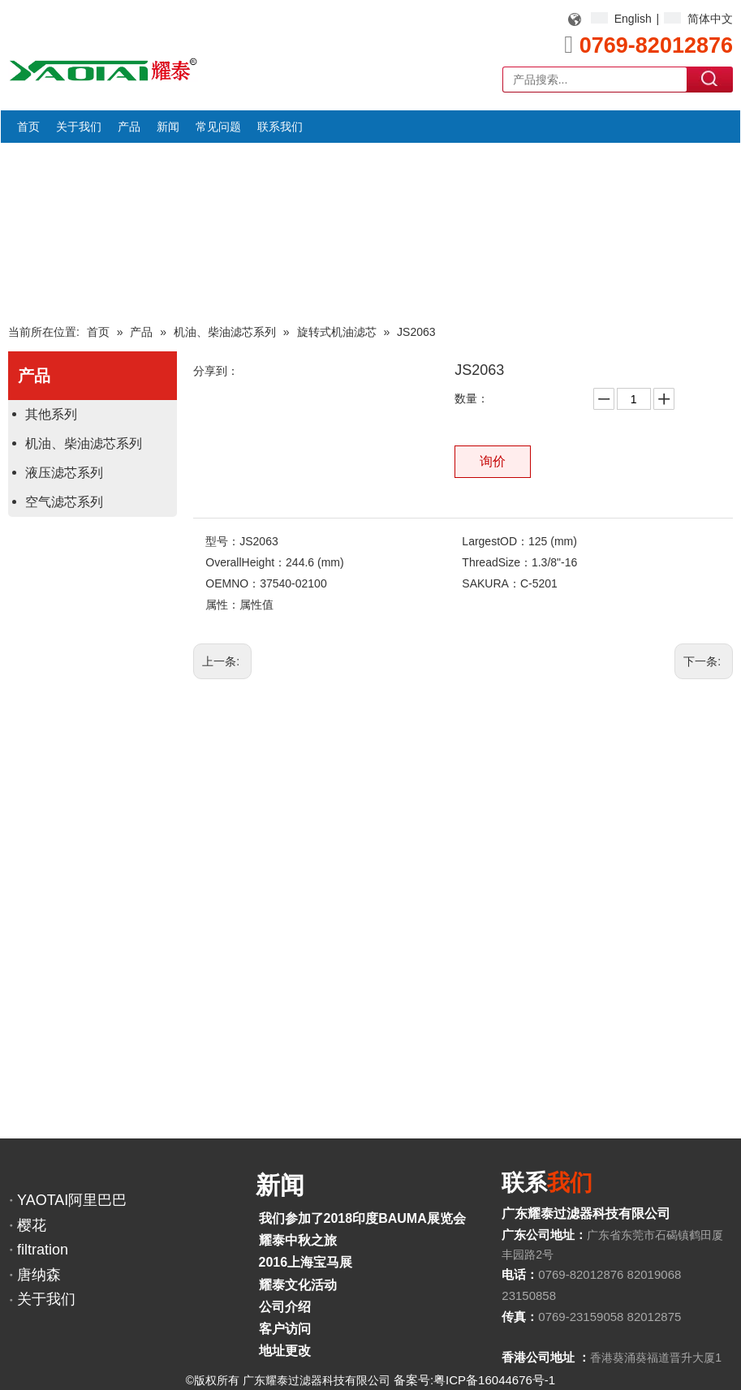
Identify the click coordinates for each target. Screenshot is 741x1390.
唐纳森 (39, 1275)
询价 (493, 461)
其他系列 (51, 414)
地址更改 (285, 1351)
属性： (222, 604)
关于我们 (46, 1299)
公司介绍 (285, 1307)
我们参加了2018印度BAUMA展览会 (362, 1218)
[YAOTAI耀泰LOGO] (103, 69)
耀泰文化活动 (298, 1285)
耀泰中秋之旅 (298, 1240)
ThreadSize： (497, 562)
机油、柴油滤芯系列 (83, 443)
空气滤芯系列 (64, 502)
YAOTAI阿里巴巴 (72, 1200)
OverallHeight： (245, 562)
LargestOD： (495, 541)
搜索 (710, 79)
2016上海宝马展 (306, 1262)
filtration (42, 1250)
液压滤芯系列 (64, 473)
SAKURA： (491, 583)
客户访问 (285, 1329)
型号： (222, 541)
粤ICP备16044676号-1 (494, 1380)
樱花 (31, 1225)
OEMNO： (232, 583)
